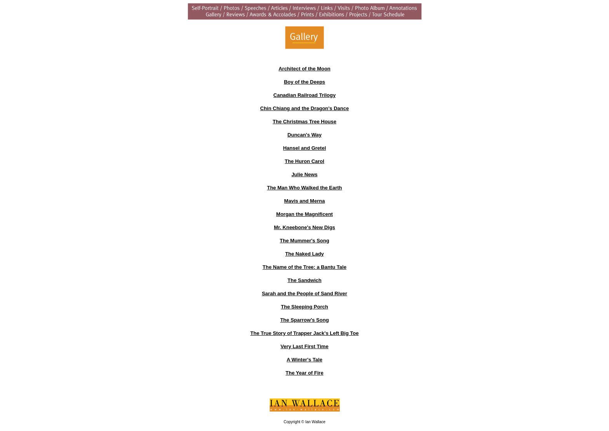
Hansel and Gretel (304, 148)
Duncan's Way (304, 135)
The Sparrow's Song (304, 320)
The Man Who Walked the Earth (304, 188)
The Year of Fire (304, 373)
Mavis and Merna (304, 201)
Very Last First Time (304, 346)
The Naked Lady (304, 254)
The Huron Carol (304, 161)
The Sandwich (304, 280)
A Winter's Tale (304, 360)
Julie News (304, 174)
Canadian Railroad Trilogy (304, 95)
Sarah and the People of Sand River (304, 293)
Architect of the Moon (304, 69)
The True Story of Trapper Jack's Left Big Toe (305, 333)
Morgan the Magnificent (304, 214)
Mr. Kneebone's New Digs (304, 227)
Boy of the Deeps (304, 82)
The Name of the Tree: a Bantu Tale (304, 267)
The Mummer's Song (304, 241)
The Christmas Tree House (304, 121)
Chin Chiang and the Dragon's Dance (304, 108)
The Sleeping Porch (304, 307)
